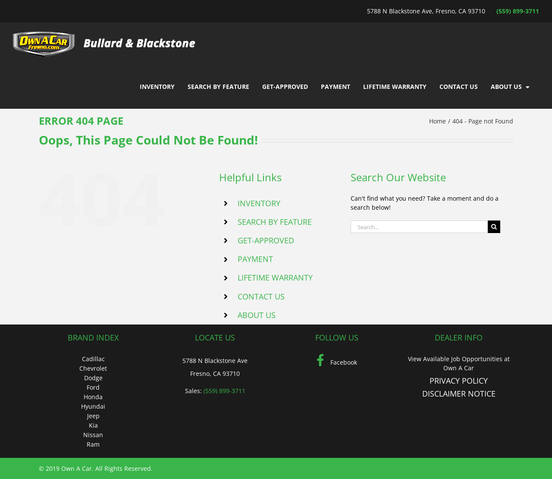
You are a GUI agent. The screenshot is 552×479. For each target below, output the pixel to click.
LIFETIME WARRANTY (275, 277)
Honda (93, 397)
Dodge (93, 378)
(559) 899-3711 (517, 11)
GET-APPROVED (266, 240)
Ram (93, 444)
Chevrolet (93, 368)
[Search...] (419, 227)
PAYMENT (255, 259)
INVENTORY (259, 203)
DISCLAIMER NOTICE (459, 393)
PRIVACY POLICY (459, 380)
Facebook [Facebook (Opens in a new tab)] (337, 362)
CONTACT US (261, 296)
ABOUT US (257, 315)
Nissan (93, 435)
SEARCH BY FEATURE (275, 222)
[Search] (494, 227)
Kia (93, 425)
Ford (93, 387)
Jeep (93, 416)
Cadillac (93, 359)
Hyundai (93, 406)
